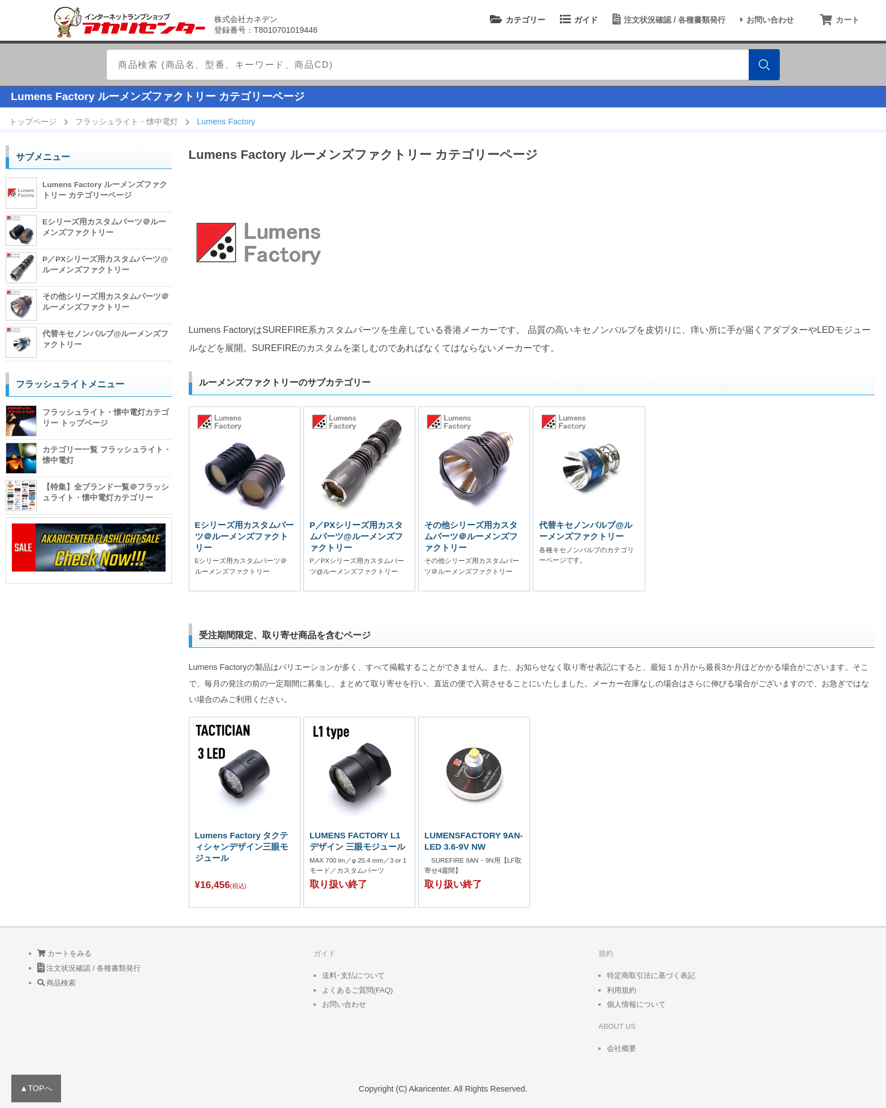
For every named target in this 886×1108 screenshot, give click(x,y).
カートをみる (64, 953)
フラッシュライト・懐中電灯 (126, 121)
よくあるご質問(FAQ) (357, 990)
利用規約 (621, 990)
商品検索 (56, 983)
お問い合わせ (765, 19)
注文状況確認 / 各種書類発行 (667, 19)
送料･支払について (353, 975)
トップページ (33, 121)
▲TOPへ (36, 1088)
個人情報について (636, 1004)
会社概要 (621, 1048)
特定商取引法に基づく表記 (651, 975)
